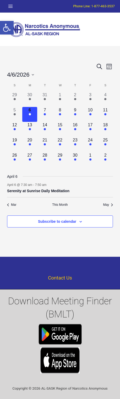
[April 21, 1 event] (44, 144)
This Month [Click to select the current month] (60, 205)
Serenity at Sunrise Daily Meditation (38, 191)
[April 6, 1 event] (29, 114)
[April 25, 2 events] (105, 144)
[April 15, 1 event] (60, 129)
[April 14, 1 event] (44, 129)
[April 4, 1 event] (105, 99)
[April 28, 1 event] (44, 159)
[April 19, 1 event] (14, 144)
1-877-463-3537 (103, 6)
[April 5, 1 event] (14, 114)
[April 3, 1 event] (90, 99)
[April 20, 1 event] (29, 144)
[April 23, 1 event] (75, 144)
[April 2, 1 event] (75, 99)
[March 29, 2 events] (14, 99)
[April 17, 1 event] (90, 129)
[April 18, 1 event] (105, 129)
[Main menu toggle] (10, 6)
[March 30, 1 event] (29, 99)
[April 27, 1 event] (29, 159)
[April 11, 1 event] (105, 114)
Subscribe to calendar (57, 221)
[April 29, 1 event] (60, 159)
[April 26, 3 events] (14, 159)
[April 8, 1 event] (60, 114)
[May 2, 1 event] (105, 159)
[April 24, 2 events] (90, 144)
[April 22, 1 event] (60, 144)
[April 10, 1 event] (90, 114)
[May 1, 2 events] (90, 159)
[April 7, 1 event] (44, 114)
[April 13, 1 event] (29, 129)
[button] (7, 28)
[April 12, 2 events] (14, 129)
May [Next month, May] (108, 205)
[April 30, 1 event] (75, 159)
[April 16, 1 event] (75, 129)
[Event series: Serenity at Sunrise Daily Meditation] (49, 185)
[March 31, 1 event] (44, 99)
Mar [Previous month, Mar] (12, 205)
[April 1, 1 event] (60, 99)
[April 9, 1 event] (75, 114)
